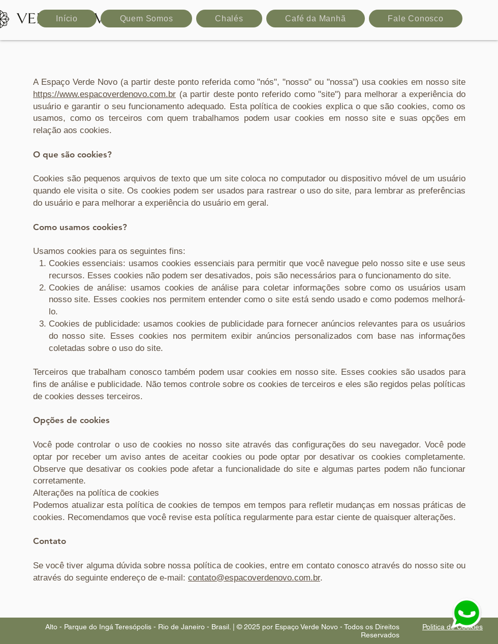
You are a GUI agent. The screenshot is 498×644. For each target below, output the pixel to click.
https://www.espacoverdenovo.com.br (104, 94)
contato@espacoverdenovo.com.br (254, 578)
